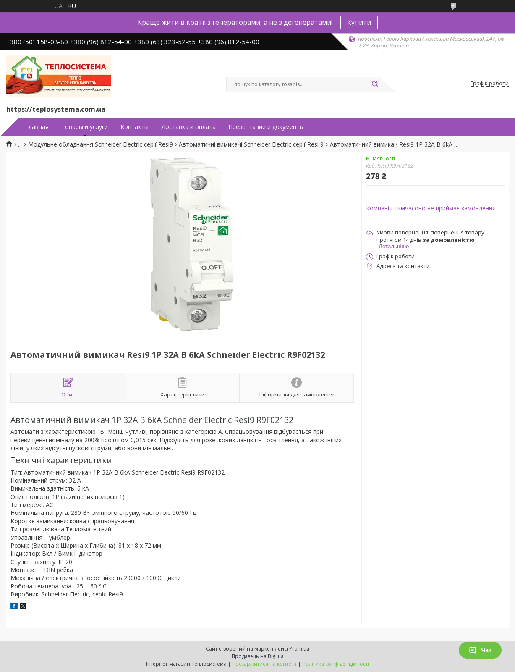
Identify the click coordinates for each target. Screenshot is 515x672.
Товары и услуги (84, 127)
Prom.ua (299, 648)
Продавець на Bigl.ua (258, 656)
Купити (359, 22)
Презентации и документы (266, 127)
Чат (480, 650)
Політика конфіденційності (335, 663)
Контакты (134, 127)
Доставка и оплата (188, 127)
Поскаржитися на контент (264, 663)
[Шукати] (375, 84)
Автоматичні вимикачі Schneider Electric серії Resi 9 (251, 144)
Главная (37, 127)
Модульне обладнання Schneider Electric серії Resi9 (100, 144)
